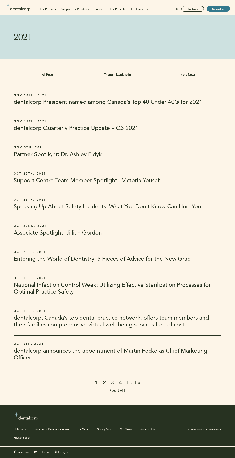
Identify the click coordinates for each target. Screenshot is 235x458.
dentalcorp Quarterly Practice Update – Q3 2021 (76, 128)
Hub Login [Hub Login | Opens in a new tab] (192, 9)
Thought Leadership (117, 75)
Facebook (23, 452)
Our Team (126, 429)
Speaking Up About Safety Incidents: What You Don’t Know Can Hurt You (107, 207)
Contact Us (218, 9)
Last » (133, 383)
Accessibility (148, 429)
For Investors (139, 9)
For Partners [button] (48, 9)
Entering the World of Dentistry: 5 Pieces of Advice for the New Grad (102, 259)
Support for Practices (75, 9)
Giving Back (104, 429)
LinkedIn (43, 452)
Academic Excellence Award (52, 429)
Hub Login (20, 429)
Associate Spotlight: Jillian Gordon (58, 233)
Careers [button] (99, 9)
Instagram (64, 452)
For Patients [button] (117, 9)
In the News (187, 75)
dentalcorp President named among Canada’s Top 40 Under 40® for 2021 (108, 102)
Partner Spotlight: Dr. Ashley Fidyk (58, 154)
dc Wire (83, 429)
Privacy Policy (22, 438)
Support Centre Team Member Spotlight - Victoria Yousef (87, 181)
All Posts (47, 75)
